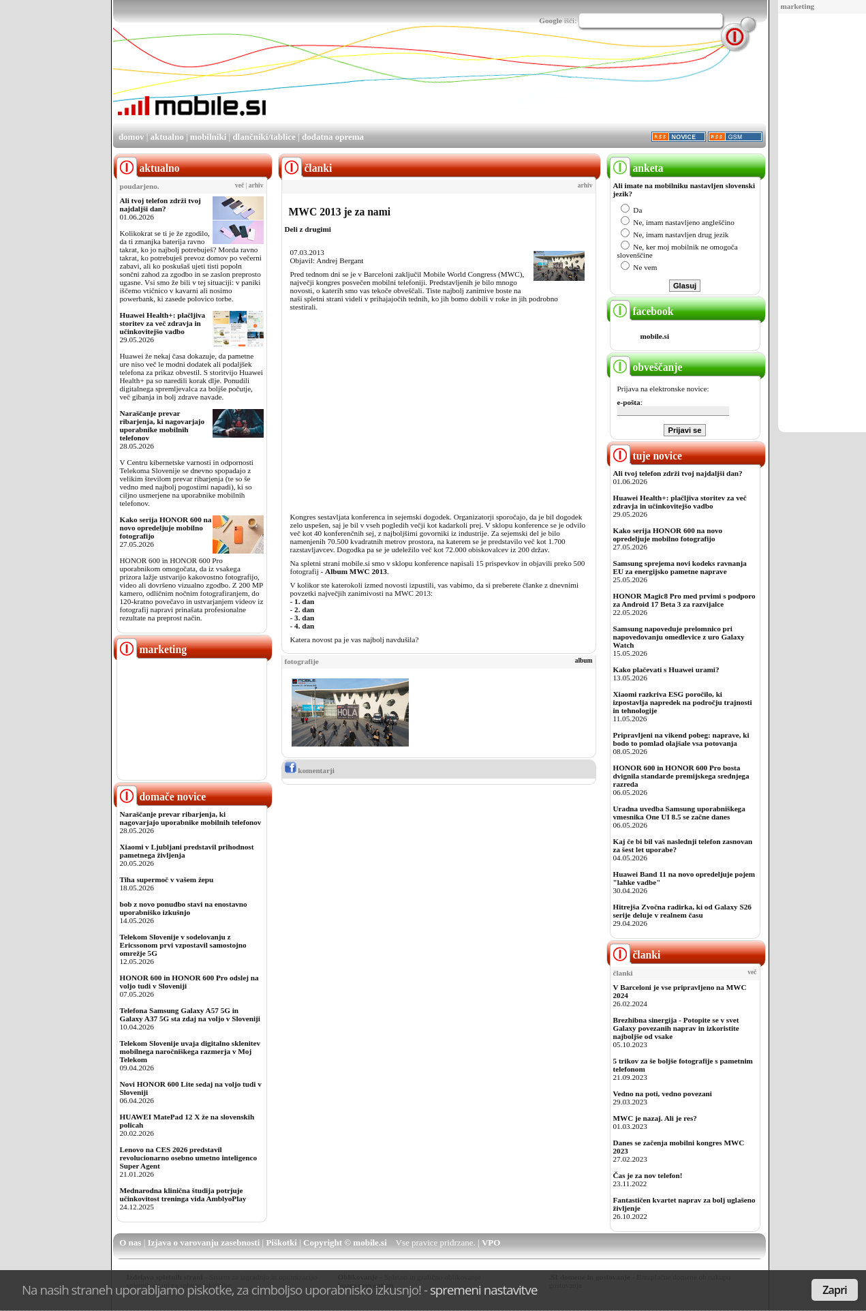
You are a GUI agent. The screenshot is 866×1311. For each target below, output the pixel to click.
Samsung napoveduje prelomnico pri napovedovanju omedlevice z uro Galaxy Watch (679, 636)
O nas (130, 1242)
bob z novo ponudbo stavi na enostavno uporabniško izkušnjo (183, 908)
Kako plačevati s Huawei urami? (666, 669)
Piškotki (281, 1242)
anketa (637, 168)
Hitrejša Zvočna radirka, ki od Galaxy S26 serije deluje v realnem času (682, 911)
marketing (798, 6)
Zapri (834, 1289)
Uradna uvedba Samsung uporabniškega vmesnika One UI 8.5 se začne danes (679, 812)
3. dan (304, 618)
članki (635, 955)
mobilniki (208, 137)
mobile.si (655, 336)
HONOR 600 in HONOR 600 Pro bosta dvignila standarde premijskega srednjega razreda (681, 776)
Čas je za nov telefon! (648, 1175)
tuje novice (646, 456)
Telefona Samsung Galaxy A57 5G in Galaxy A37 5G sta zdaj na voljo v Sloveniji (190, 1014)
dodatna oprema (333, 137)
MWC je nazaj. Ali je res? (655, 1118)
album (584, 660)
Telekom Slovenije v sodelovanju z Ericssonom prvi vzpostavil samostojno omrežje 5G (183, 945)
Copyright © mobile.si (345, 1242)
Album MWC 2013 (356, 571)
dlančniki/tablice (263, 137)
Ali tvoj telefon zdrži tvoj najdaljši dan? (160, 204)
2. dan (304, 609)
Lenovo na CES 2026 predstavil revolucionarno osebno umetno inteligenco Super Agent (188, 1157)
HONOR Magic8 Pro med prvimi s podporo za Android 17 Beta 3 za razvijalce (684, 600)
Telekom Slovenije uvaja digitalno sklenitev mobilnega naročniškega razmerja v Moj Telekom (190, 1051)
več (239, 185)
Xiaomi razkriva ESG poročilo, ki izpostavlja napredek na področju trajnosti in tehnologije (682, 702)
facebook (642, 311)
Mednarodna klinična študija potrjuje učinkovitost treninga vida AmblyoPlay (183, 1194)
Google (550, 20)
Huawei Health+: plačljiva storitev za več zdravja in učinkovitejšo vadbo (163, 323)
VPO (491, 1242)
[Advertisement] (518, 84)
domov (131, 137)
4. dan (304, 626)
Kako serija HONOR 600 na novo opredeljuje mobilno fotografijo (166, 527)
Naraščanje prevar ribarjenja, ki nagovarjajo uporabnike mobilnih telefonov (162, 425)
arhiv (256, 185)
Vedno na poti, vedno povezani (662, 1093)
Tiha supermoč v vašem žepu (167, 879)
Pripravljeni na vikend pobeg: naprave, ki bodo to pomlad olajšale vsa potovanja (681, 739)
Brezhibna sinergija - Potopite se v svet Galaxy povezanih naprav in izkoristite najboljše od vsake (676, 1028)
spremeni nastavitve (484, 1289)
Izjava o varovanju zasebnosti (204, 1242)
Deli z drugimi (308, 229)
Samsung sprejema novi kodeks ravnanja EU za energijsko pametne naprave (680, 567)
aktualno (167, 137)
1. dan (304, 601)
